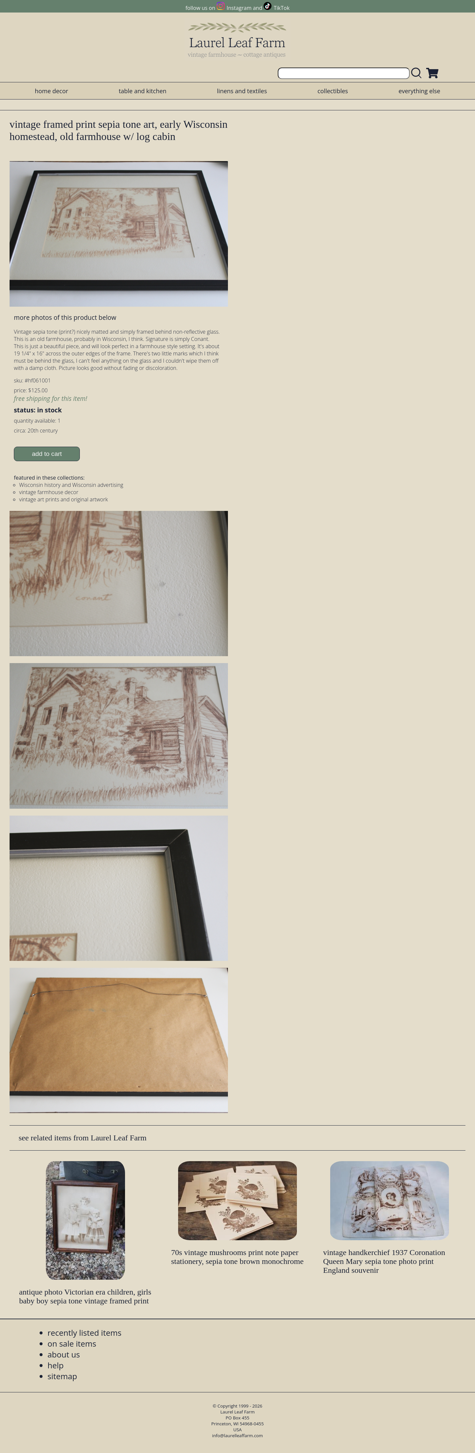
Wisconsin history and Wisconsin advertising (71, 485)
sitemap (62, 1376)
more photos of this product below (65, 317)
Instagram (239, 8)
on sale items (72, 1343)
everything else (419, 91)
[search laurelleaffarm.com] (418, 73)
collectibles (332, 91)
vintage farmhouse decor (48, 492)
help (56, 1365)
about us (64, 1354)
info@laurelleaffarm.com (237, 1436)
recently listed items (84, 1332)
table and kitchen (143, 91)
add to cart (47, 453)
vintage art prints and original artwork (63, 499)
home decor (51, 91)
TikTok (282, 8)
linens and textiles (242, 91)
